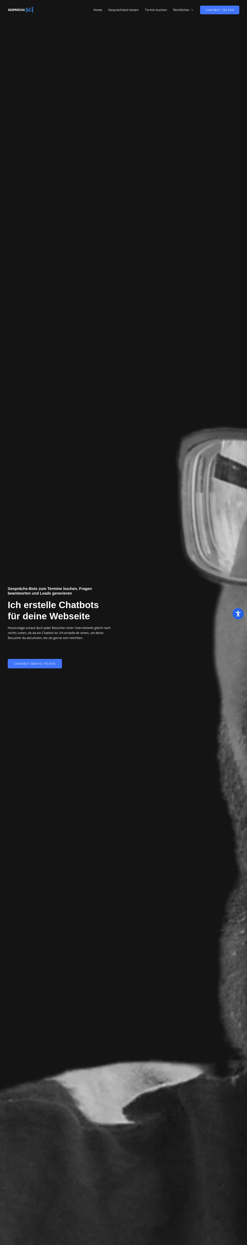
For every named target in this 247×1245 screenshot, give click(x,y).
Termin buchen (156, 10)
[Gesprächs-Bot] (21, 9)
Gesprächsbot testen (123, 10)
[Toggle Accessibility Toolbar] (238, 614)
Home (97, 10)
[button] (191, 10)
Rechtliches (183, 10)
